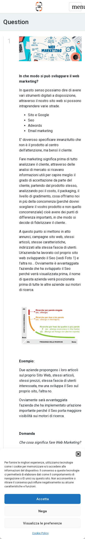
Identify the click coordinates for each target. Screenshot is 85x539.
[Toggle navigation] (75, 6)
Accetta (42, 499)
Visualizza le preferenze (42, 523)
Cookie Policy (40, 533)
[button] (78, 454)
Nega (42, 511)
